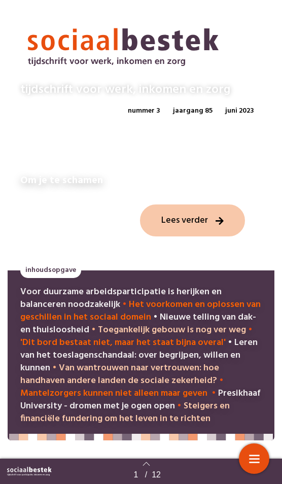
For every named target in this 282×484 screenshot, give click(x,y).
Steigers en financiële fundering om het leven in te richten (125, 412)
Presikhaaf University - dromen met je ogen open (140, 399)
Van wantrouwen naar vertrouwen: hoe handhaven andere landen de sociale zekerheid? (119, 374)
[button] (144, 111)
